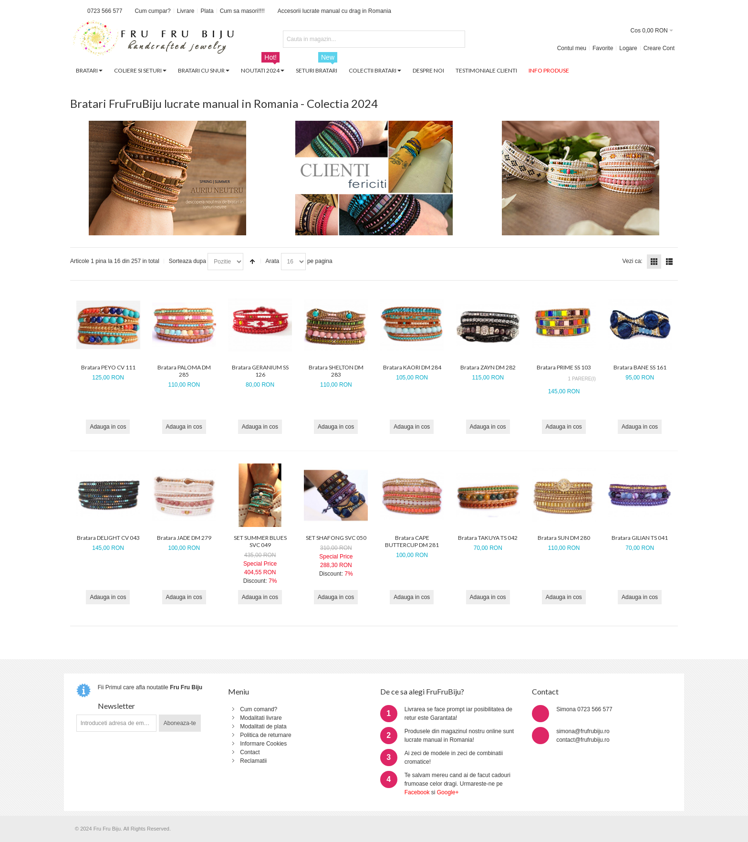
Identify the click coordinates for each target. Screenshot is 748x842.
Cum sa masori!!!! (242, 11)
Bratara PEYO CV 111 (108, 367)
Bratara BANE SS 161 (639, 367)
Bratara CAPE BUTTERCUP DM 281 (412, 541)
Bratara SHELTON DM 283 (336, 371)
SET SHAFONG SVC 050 (336, 537)
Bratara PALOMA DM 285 (184, 371)
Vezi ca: (633, 261)
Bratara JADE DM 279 (184, 537)
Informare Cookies (263, 743)
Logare (628, 48)
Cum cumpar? (152, 11)
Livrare (186, 11)
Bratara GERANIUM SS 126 (260, 371)
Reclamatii (253, 761)
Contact (250, 752)
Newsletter (116, 705)
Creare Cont (659, 48)
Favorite (602, 48)
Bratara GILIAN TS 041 (640, 537)
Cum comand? (258, 709)
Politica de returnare (265, 735)
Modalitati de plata (263, 726)
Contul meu (571, 48)
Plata (206, 11)
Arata (273, 261)
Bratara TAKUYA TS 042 (488, 537)
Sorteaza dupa (187, 261)
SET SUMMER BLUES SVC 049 (260, 541)
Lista (669, 261)
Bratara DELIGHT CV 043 (108, 537)
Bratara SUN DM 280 (564, 537)
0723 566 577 (104, 11)
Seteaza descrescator (252, 261)
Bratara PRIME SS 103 (564, 367)
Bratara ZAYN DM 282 (488, 367)
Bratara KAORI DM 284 (412, 367)
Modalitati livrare (260, 718)
